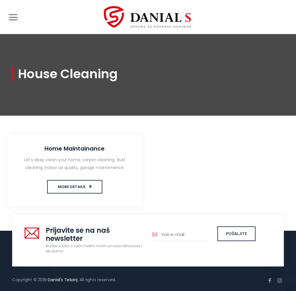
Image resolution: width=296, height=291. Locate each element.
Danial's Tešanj (62, 280)
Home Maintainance (75, 148)
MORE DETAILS (72, 186)
